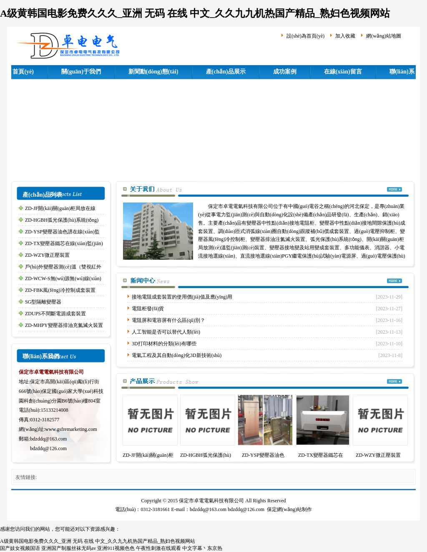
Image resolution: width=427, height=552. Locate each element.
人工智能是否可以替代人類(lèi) (166, 332)
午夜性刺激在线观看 (158, 548)
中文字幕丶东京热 (202, 548)
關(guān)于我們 (81, 71)
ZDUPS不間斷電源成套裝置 (55, 314)
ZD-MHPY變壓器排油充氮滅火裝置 (64, 325)
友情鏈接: (26, 477)
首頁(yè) (23, 71)
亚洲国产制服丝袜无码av (68, 548)
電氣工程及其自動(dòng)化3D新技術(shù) (176, 355)
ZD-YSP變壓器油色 (263, 455)
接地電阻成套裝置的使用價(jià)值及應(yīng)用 (182, 297)
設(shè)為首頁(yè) (305, 36)
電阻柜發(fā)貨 (148, 308)
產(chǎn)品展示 (226, 71)
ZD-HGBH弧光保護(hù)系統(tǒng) (61, 220)
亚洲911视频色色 (116, 548)
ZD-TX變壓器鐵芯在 (320, 455)
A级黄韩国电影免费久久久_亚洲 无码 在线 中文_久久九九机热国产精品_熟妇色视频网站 (195, 13)
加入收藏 (345, 36)
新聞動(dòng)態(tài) (153, 71)
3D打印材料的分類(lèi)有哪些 (164, 344)
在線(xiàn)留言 (343, 71)
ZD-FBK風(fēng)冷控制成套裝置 (60, 290)
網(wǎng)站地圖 (383, 36)
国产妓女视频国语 (20, 548)
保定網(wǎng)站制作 (289, 509)
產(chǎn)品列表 (42, 195)
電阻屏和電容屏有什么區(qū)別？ (168, 320)
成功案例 (284, 71)
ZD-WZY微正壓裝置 (47, 255)
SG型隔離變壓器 (43, 302)
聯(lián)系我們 (41, 356)
